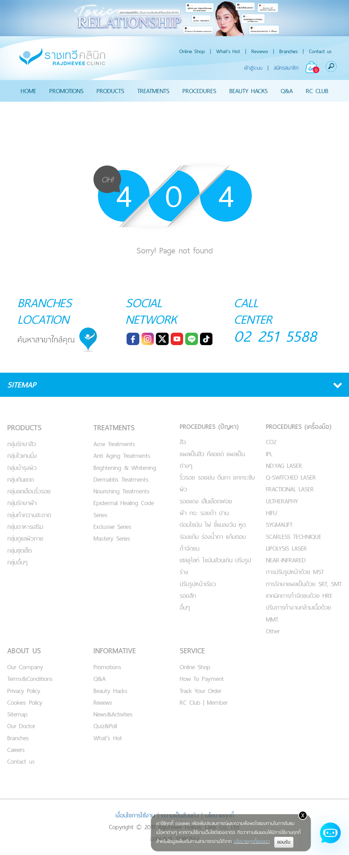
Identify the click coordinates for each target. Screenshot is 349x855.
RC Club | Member (204, 702)
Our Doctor (21, 726)
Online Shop (192, 51)
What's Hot (228, 51)
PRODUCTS (110, 91)
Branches (288, 51)
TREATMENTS (153, 91)
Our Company (25, 667)
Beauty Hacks (110, 690)
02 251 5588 (275, 336)
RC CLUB (317, 91)
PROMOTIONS (66, 91)
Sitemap (17, 714)
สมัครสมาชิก (286, 67)
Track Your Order (200, 690)
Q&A (287, 91)
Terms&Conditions (30, 678)
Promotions (107, 667)
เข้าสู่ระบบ (253, 67)
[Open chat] (330, 836)
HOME (28, 91)
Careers (16, 749)
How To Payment (202, 678)
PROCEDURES (199, 91)
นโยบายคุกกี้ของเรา (252, 841)
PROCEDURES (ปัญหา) (209, 426)
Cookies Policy (24, 702)
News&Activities (113, 714)
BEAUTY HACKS (248, 91)
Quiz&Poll (105, 726)
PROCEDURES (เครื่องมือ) (298, 426)
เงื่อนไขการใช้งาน (135, 815)
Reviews (259, 51)
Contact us (320, 51)
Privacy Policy (23, 690)
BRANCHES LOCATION (45, 311)
